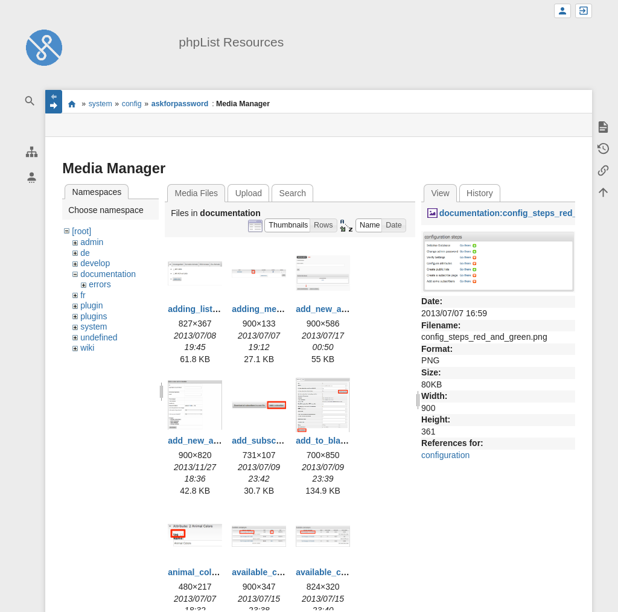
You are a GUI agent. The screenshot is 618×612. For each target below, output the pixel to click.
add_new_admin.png (337, 309)
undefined (99, 337)
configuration (445, 455)
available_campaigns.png (283, 572)
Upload (248, 193)
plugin (91, 305)
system (100, 104)
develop (95, 263)
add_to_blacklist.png (338, 440)
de (85, 253)
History (480, 193)
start (71, 103)
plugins (93, 316)
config (132, 104)
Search (292, 193)
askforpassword (179, 104)
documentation (108, 274)
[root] (81, 231)
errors (100, 284)
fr (83, 295)
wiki (87, 347)
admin (91, 242)
